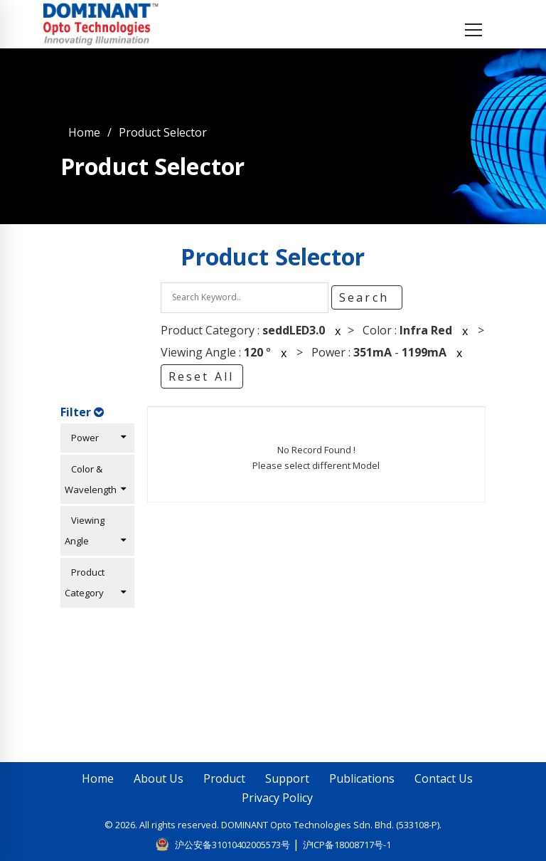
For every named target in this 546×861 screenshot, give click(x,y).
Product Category (95, 582)
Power (95, 437)
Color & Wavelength (95, 479)
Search (366, 297)
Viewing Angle (95, 530)
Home (84, 132)
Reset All (201, 376)
